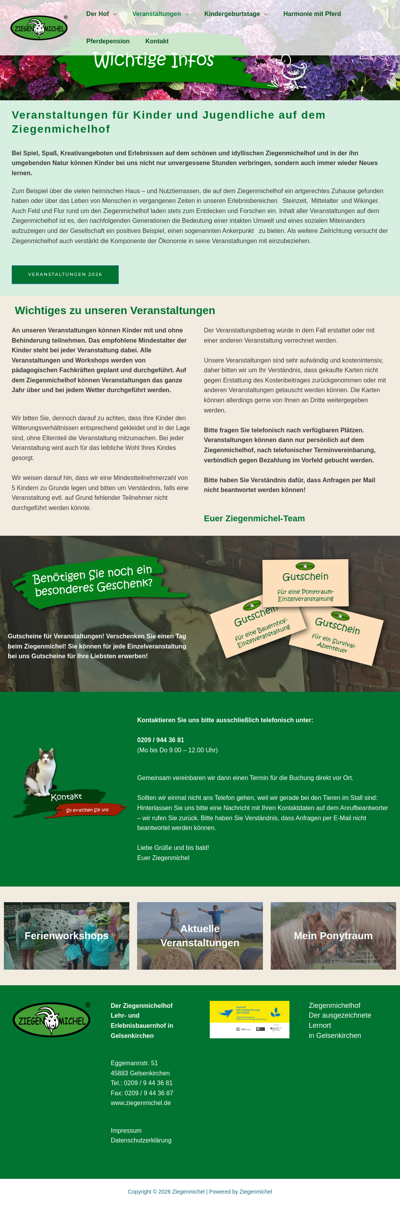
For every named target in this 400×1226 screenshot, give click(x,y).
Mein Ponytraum (333, 936)
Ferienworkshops (66, 936)
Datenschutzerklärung (141, 1140)
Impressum (126, 1130)
